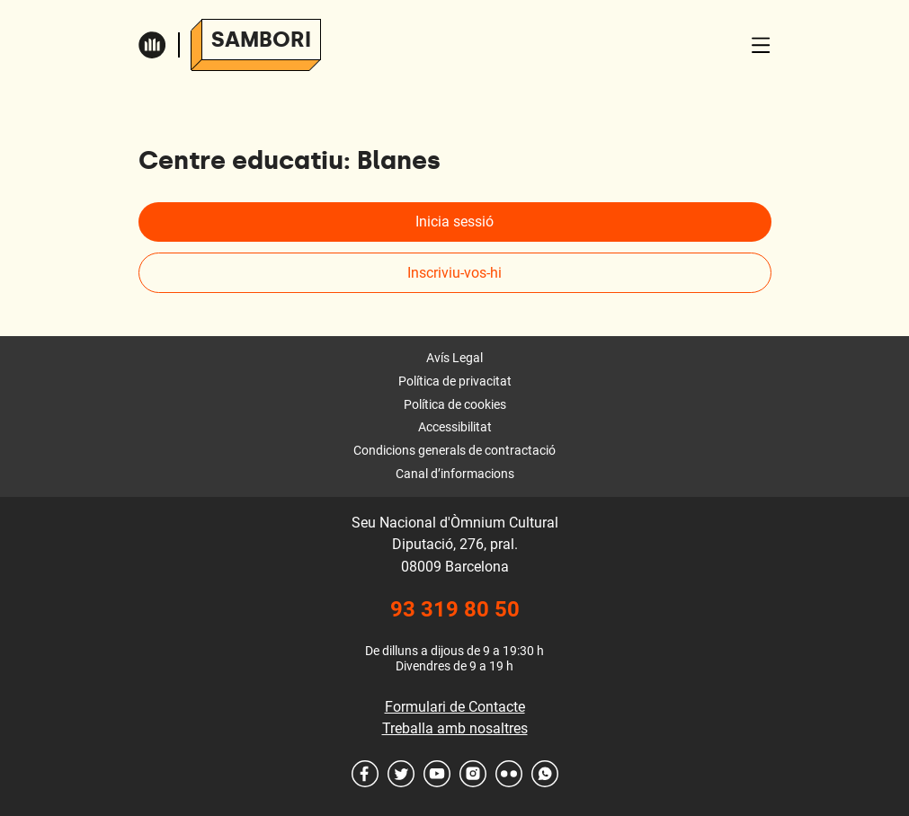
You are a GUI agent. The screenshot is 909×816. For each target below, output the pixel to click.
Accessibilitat (455, 427)
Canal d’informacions (455, 473)
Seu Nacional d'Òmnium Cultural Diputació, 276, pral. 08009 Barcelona (455, 544)
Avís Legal (454, 357)
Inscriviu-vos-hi (454, 272)
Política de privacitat (455, 381)
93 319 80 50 (455, 609)
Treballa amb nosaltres (455, 728)
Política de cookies (455, 404)
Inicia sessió (454, 221)
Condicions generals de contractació (454, 450)
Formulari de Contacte (455, 706)
